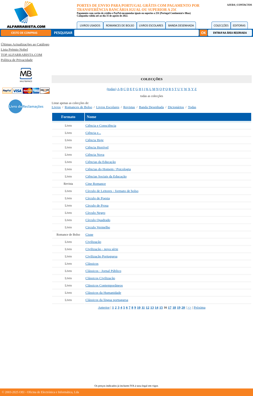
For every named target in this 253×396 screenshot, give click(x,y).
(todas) (111, 89)
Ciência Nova (94, 154)
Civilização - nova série (101, 249)
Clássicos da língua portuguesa (106, 300)
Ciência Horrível (96, 147)
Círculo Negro (95, 213)
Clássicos (91, 263)
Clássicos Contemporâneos (104, 285)
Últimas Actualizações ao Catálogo (25, 44)
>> (189, 307)
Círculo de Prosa (96, 205)
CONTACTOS (244, 5)
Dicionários (176, 107)
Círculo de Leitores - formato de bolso (111, 191)
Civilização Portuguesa (101, 256)
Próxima (199, 307)
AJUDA (231, 5)
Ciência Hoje (94, 140)
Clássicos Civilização (100, 278)
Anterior (104, 307)
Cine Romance (95, 184)
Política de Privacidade (17, 60)
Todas (192, 107)
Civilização (93, 242)
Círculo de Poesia (97, 198)
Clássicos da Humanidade (103, 293)
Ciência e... (93, 133)
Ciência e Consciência (100, 125)
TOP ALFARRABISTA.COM (21, 55)
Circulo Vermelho (97, 227)
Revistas (129, 107)
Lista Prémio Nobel (14, 49)
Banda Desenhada (151, 107)
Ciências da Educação (100, 162)
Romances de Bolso (78, 107)
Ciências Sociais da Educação (106, 176)
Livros (56, 107)
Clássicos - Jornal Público (103, 271)
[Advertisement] (152, 55)
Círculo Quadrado (97, 220)
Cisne (89, 234)
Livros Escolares (107, 107)
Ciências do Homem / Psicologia (108, 169)
